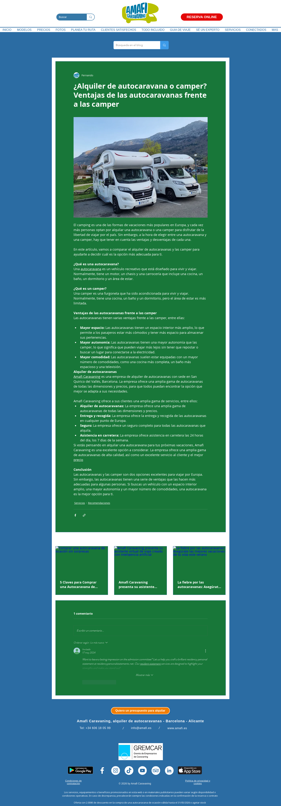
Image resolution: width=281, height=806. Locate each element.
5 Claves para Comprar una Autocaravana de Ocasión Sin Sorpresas (78, 584)
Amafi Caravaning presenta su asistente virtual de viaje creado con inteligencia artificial (140, 584)
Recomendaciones (99, 503)
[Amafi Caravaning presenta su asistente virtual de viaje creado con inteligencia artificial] (140, 561)
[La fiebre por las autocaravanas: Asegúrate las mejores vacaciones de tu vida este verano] (199, 561)
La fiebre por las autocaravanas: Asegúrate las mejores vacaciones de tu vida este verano (199, 584)
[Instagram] (115, 770)
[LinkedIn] (169, 770)
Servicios (79, 503)
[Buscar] (69, 17)
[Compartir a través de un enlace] (84, 515)
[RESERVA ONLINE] (202, 17)
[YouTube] (142, 770)
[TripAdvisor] (155, 770)
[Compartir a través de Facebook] (75, 515)
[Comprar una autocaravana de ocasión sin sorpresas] (82, 561)
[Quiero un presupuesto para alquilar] (140, 710)
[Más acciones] (205, 651)
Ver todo (221, 539)
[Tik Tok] (129, 770)
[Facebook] (102, 770)
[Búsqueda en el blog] (134, 45)
